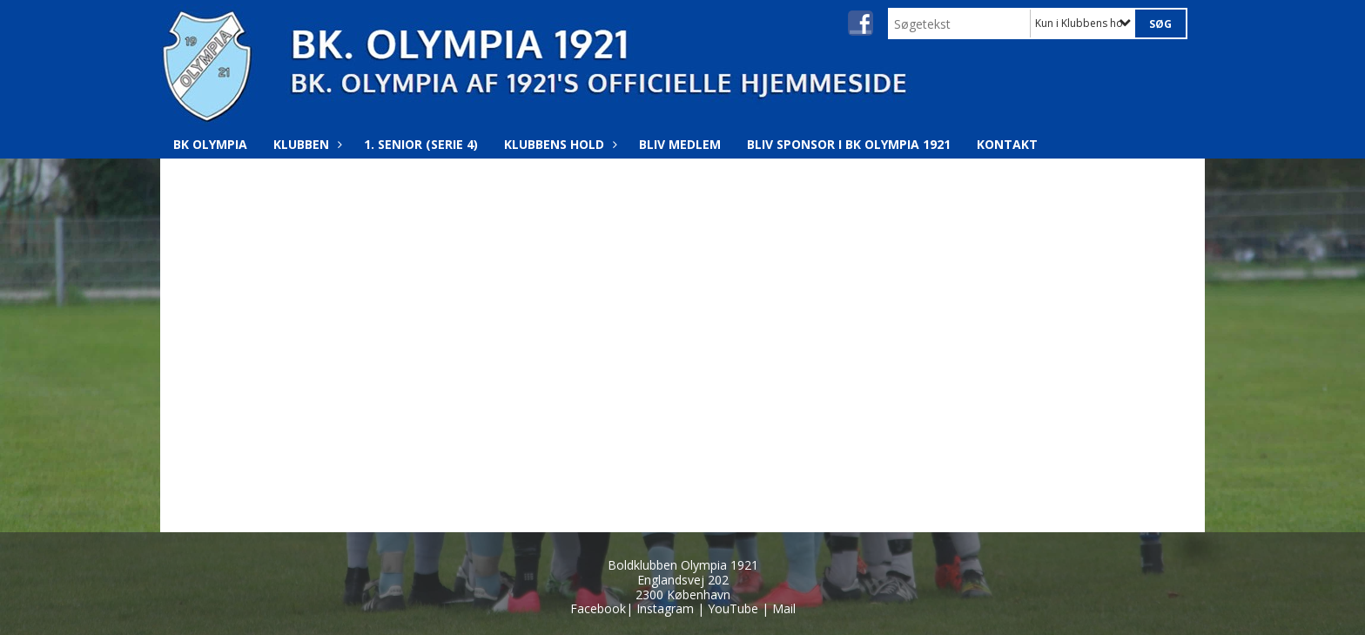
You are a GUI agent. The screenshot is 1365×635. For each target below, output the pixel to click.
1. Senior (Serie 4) (421, 144)
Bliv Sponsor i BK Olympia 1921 (849, 144)
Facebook (598, 608)
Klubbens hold (558, 144)
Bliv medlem (680, 144)
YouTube (733, 608)
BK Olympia (210, 144)
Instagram (665, 608)
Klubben (305, 144)
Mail (784, 608)
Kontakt (1007, 144)
